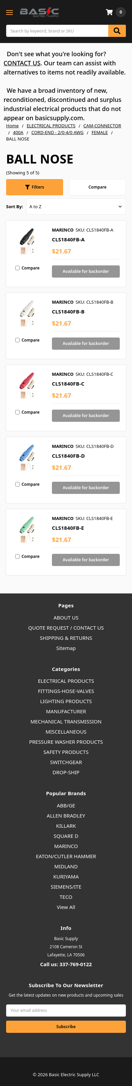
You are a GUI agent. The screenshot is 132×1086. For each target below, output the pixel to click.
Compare (98, 187)
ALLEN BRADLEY (66, 815)
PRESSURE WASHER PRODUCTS (66, 741)
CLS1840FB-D (68, 455)
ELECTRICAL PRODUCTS (66, 680)
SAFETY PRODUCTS (66, 751)
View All (66, 907)
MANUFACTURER (66, 711)
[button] (34, 187)
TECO (66, 896)
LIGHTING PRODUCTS (66, 701)
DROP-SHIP (66, 772)
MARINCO (66, 846)
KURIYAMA (66, 876)
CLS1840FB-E (68, 527)
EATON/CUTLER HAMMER (66, 856)
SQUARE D (66, 835)
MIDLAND (66, 866)
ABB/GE (66, 805)
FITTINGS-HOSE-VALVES (66, 691)
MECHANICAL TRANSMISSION (66, 721)
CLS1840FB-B (68, 311)
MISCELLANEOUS (66, 731)
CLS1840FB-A (68, 239)
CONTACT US (22, 63)
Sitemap (66, 648)
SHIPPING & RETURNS (66, 637)
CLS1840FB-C (68, 383)
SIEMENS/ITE (66, 886)
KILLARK (66, 825)
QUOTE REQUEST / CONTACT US (66, 627)
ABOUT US (66, 617)
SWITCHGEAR (66, 762)
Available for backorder (86, 271)
